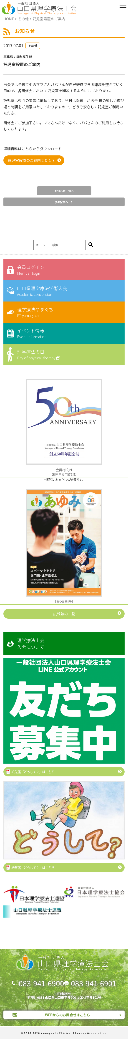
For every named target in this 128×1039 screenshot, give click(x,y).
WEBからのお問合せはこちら (67, 1014)
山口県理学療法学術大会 (67, 291)
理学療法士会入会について (30, 643)
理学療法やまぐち (67, 312)
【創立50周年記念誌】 (64, 472)
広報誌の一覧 (64, 613)
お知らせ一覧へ (64, 191)
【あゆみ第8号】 (64, 601)
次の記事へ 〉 (64, 202)
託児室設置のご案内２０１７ (31, 160)
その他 (33, 45)
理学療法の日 (67, 354)
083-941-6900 (41, 983)
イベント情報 (67, 333)
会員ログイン (67, 270)
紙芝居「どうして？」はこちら (32, 771)
